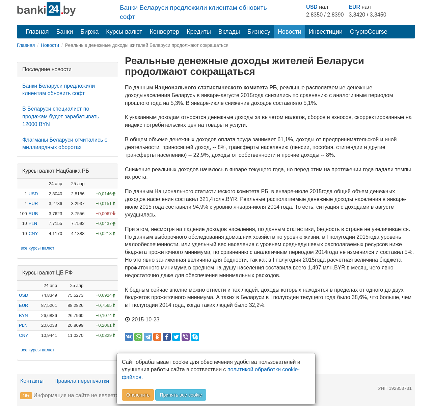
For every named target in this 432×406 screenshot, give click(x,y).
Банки (64, 31)
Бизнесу (258, 31)
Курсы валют (124, 31)
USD (312, 7)
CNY (33, 233)
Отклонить (138, 395)
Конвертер (165, 31)
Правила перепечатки (81, 381)
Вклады (229, 31)
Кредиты (199, 31)
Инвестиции (326, 31)
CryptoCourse (368, 31)
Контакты (32, 381)
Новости (289, 31)
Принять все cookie (181, 395)
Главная (37, 31)
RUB (33, 213)
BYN (23, 315)
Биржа (89, 31)
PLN (33, 223)
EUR (354, 7)
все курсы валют (37, 248)
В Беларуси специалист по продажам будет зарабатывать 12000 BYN (60, 116)
